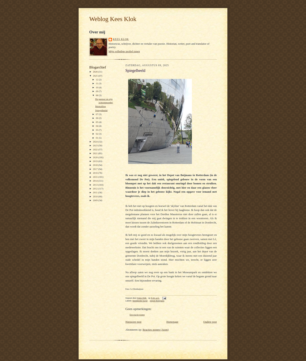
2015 (95, 177)
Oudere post (210, 321)
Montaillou (100, 106)
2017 (95, 169)
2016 (95, 173)
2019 (95, 161)
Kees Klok (121, 39)
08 (97, 95)
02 (97, 133)
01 (97, 137)
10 (97, 87)
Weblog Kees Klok (112, 19)
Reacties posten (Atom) (156, 329)
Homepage (172, 321)
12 (97, 79)
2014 (95, 180)
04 (97, 126)
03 (97, 130)
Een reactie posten (137, 315)
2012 (95, 188)
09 (97, 91)
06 (97, 118)
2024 (95, 141)
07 (97, 114)
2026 (95, 71)
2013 (95, 184)
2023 (95, 145)
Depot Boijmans (157, 301)
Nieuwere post (133, 321)
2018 (95, 165)
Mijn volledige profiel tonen (124, 51)
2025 (95, 75)
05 (97, 122)
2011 (95, 192)
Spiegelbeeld (101, 110)
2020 (95, 157)
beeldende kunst (140, 301)
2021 (95, 153)
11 (97, 83)
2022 (95, 149)
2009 (95, 200)
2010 (95, 196)
